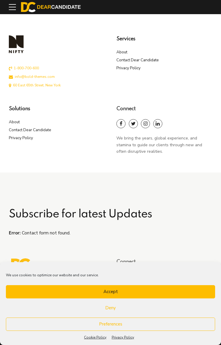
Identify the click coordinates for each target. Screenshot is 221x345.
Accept (110, 292)
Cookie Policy (95, 337)
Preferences (110, 324)
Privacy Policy (123, 337)
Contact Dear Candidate (137, 60)
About (121, 52)
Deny (110, 308)
